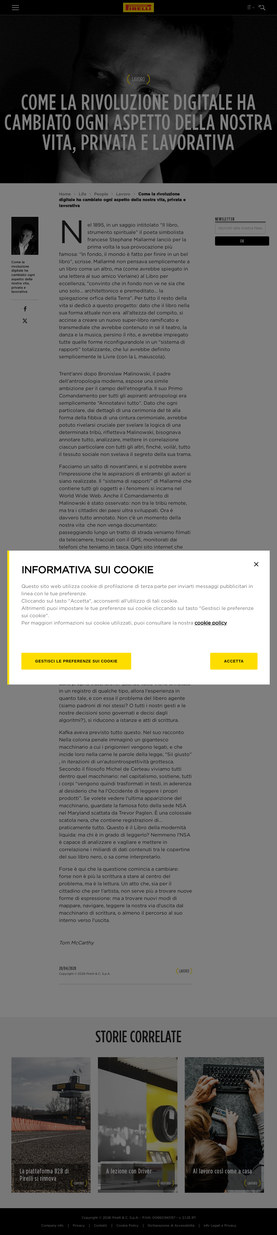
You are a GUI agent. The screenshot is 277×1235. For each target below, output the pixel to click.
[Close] (256, 564)
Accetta (234, 661)
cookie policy (210, 623)
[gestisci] (76, 661)
